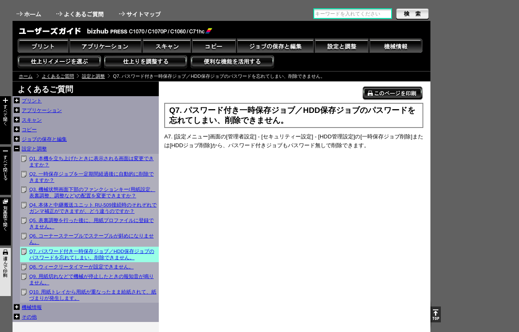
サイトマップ (141, 14)
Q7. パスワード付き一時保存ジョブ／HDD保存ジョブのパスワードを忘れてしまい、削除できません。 (91, 254)
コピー (29, 129)
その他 (29, 316)
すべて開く (5, 120)
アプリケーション (42, 110)
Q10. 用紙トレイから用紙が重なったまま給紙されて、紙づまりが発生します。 (92, 295)
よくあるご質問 (80, 14)
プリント (32, 100)
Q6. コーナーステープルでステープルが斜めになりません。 (91, 239)
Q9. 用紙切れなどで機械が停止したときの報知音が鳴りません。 (91, 279)
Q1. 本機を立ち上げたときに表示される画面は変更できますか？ (91, 161)
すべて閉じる (5, 171)
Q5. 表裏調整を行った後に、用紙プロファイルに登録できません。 (91, 223)
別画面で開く (5, 221)
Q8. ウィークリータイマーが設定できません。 (81, 266)
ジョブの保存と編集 (44, 139)
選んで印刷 (5, 272)
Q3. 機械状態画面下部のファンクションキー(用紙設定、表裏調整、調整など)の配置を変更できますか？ (92, 192)
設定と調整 (93, 76)
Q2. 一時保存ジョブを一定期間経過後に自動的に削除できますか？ (91, 177)
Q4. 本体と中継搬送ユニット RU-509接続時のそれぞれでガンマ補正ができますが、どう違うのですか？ (93, 208)
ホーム (30, 14)
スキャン (32, 120)
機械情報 (32, 307)
